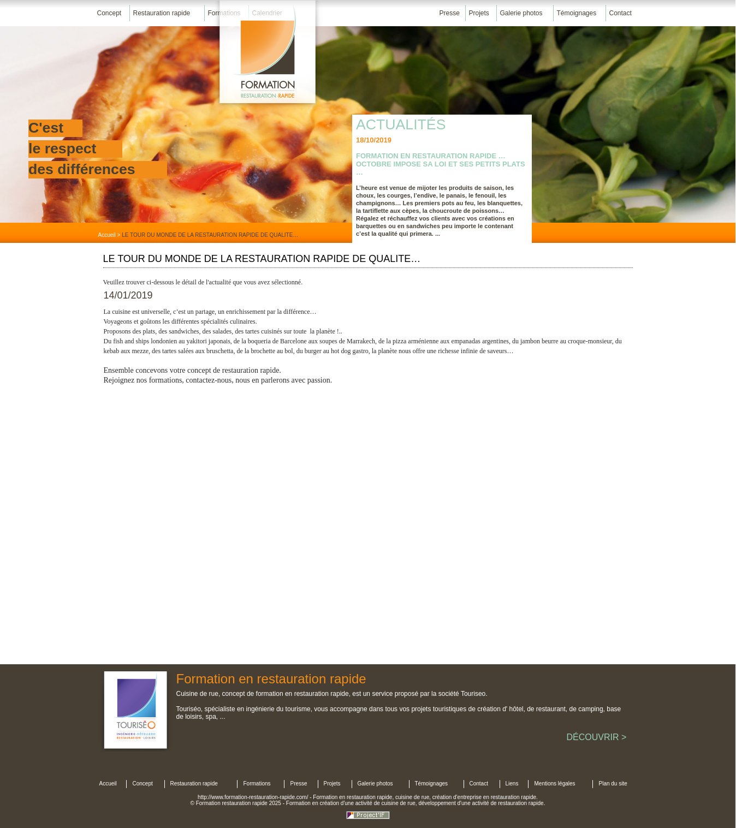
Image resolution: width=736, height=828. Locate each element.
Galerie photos (521, 13)
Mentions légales (555, 784)
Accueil (107, 235)
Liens (512, 784)
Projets (479, 13)
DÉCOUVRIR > (597, 737)
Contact (620, 13)
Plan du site (613, 784)
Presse (450, 13)
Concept (109, 13)
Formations (257, 784)
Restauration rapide (162, 13)
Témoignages (577, 13)
